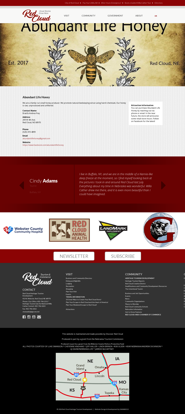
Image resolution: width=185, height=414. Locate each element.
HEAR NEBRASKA (133, 346)
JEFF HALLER (91, 346)
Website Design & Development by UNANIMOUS (112, 409)
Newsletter (74, 256)
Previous (21, 183)
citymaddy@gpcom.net (31, 312)
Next (163, 183)
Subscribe (123, 256)
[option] (92, 185)
